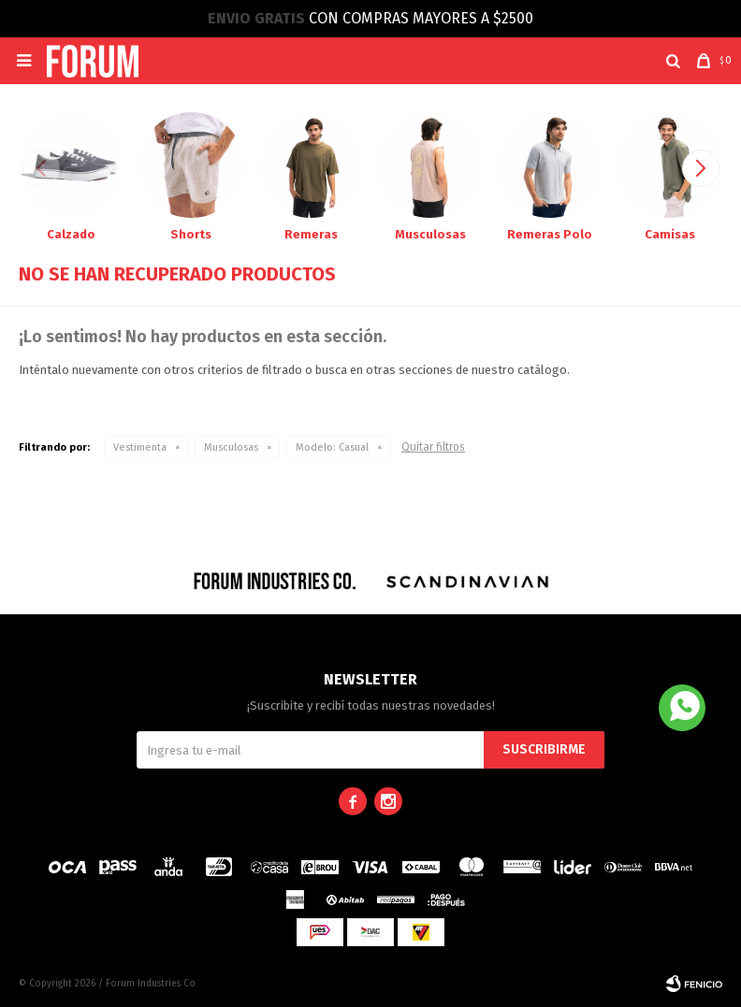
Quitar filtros (433, 446)
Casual (332, 447)
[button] (673, 60)
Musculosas (231, 447)
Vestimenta (140, 447)
